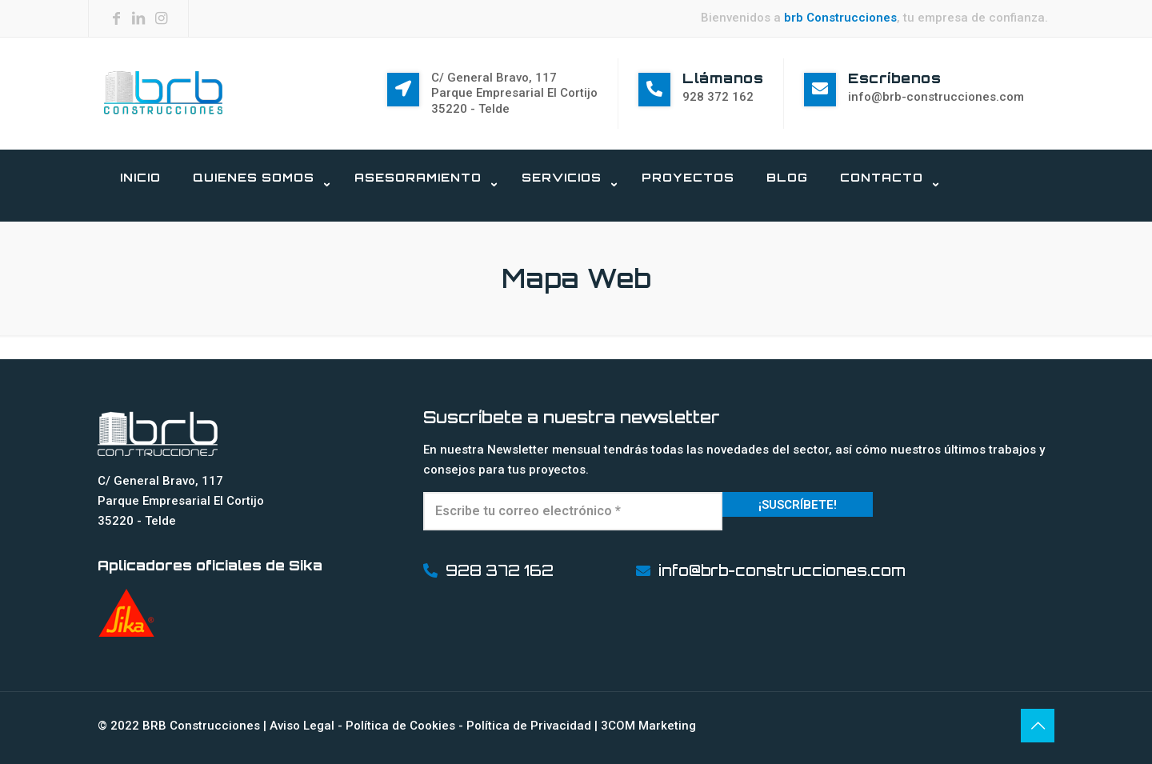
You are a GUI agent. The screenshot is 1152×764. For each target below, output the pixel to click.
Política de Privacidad (528, 725)
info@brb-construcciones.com (936, 97)
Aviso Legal (302, 725)
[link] (257, 214)
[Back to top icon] (1037, 725)
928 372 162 (718, 97)
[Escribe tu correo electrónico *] (573, 511)
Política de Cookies (400, 725)
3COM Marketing (648, 725)
